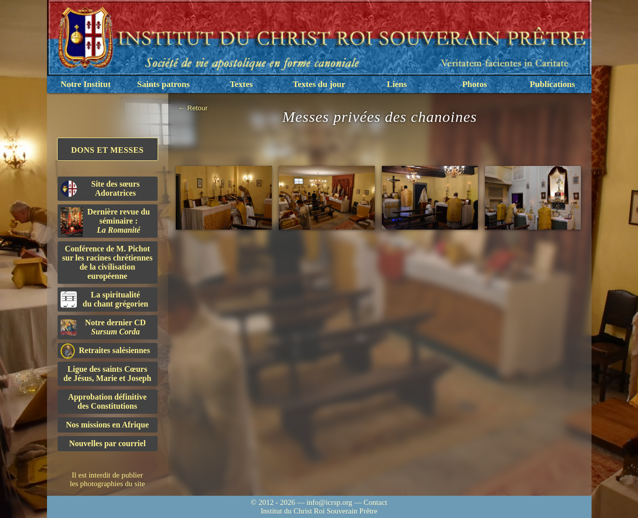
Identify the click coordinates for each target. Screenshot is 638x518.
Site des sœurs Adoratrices (100, 188)
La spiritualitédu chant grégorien (105, 299)
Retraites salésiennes (105, 350)
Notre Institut (86, 84)
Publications (552, 84)
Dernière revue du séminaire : (105, 222)
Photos (474, 84)
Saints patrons (163, 84)
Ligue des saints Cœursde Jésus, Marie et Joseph (108, 373)
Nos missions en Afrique (107, 424)
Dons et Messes (107, 150)
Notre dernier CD (103, 327)
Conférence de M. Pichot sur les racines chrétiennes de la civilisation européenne (107, 262)
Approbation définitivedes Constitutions (107, 401)
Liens (397, 84)
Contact (375, 502)
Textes (241, 84)
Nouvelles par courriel (107, 443)
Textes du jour (318, 84)
